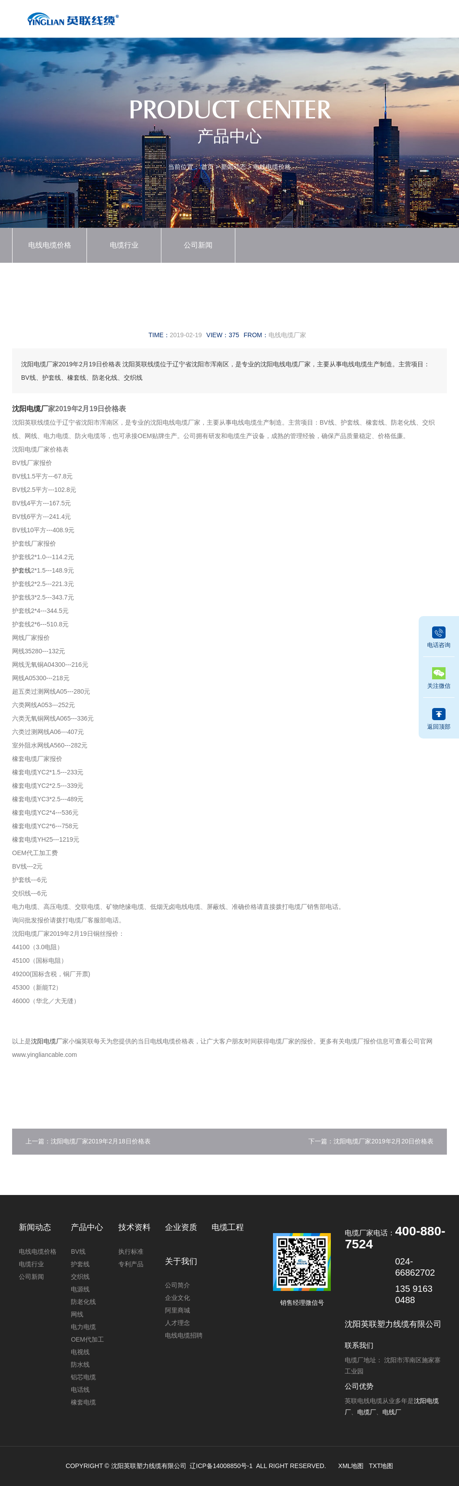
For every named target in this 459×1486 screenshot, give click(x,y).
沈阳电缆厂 (30, 409)
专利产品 (130, 1264)
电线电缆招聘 (184, 1335)
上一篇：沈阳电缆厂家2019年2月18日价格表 (88, 1141)
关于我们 (380, 21)
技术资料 (312, 21)
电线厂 (391, 1412)
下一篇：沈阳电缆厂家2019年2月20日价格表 (370, 1141)
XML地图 (351, 1465)
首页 (178, 21)
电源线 (80, 1289)
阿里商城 (177, 1310)
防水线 (80, 1364)
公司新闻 (198, 245)
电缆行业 (124, 245)
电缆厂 (366, 1412)
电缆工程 (346, 21)
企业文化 (177, 1297)
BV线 (78, 1251)
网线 (77, 1314)
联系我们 (414, 21)
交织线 (80, 1276)
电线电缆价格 (272, 166)
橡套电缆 (83, 1402)
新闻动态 (245, 21)
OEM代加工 (87, 1339)
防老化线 (83, 1301)
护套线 (21, 570)
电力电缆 (83, 1326)
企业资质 (279, 21)
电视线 (80, 1352)
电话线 (80, 1389)
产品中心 (211, 21)
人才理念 (177, 1322)
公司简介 (177, 1285)
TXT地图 (381, 1465)
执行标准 (130, 1251)
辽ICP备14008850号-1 (221, 1465)
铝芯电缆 (83, 1377)
